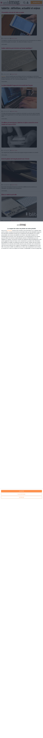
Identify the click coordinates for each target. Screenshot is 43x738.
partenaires (9, 230)
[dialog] (21, 479)
